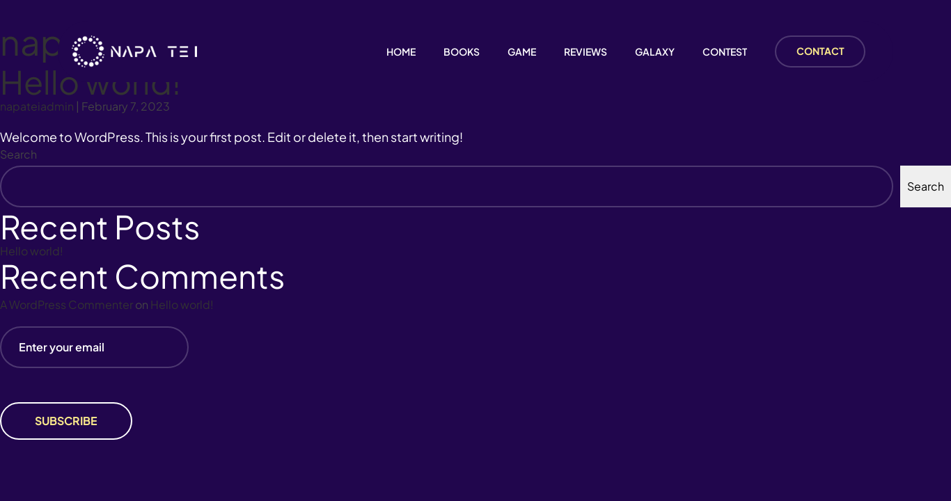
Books (461, 52)
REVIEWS (585, 52)
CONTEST (724, 52)
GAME (522, 52)
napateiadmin (37, 106)
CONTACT (820, 51)
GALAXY (655, 52)
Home (401, 52)
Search (18, 154)
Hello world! (31, 251)
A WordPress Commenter (66, 304)
